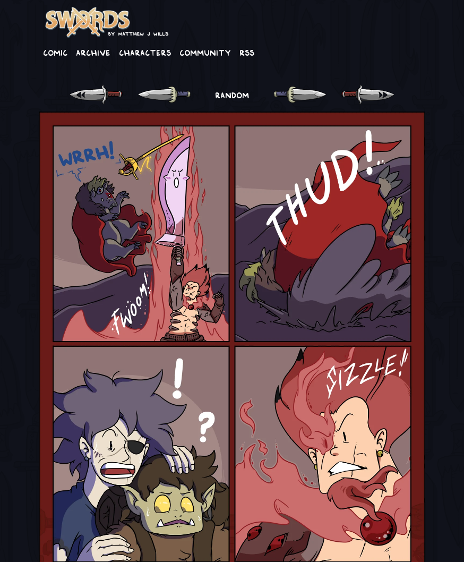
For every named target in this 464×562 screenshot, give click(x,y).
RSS (246, 52)
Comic (55, 52)
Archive (93, 52)
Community (205, 52)
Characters (145, 52)
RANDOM (232, 94)
